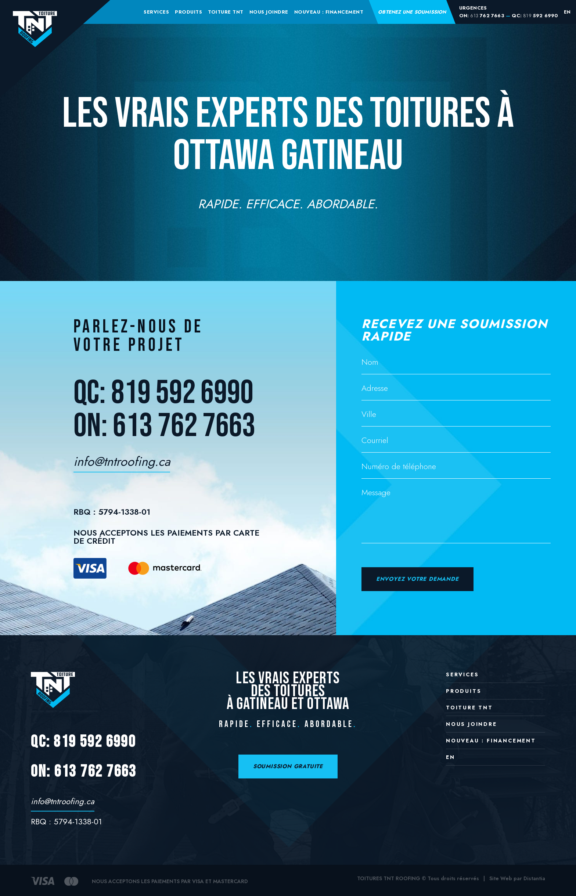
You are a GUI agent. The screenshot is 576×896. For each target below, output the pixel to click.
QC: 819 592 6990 (163, 393)
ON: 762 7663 (481, 15)
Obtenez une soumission (412, 11)
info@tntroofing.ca (121, 463)
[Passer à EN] (567, 12)
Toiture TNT (226, 11)
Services (156, 11)
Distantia (534, 878)
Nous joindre (268, 11)
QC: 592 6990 (535, 15)
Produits (188, 11)
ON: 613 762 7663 (164, 426)
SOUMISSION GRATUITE (288, 766)
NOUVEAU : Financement (329, 11)
